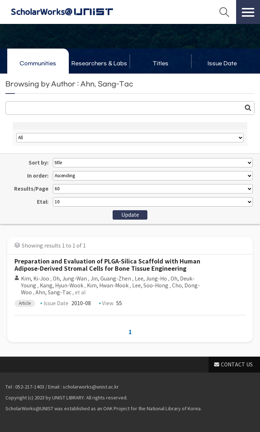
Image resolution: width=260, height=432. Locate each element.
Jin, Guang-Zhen (111, 278)
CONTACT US (237, 364)
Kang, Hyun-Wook (61, 285)
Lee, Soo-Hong (150, 285)
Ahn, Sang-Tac (53, 292)
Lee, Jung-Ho (151, 278)
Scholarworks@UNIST (62, 12)
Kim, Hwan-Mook (108, 285)
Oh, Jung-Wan (70, 278)
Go (248, 107)
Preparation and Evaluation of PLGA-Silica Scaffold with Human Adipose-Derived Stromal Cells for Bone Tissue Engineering (107, 265)
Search (224, 12)
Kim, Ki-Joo (35, 278)
